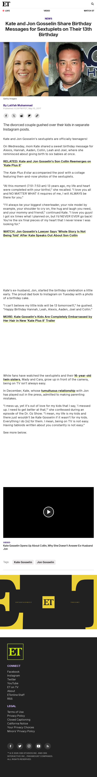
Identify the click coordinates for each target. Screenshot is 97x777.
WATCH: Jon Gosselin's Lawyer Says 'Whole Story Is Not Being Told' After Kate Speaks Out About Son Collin (44, 233)
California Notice (17, 724)
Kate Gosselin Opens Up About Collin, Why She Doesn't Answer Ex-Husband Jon (48, 547)
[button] (48, 512)
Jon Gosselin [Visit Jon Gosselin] (45, 562)
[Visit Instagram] (29, 746)
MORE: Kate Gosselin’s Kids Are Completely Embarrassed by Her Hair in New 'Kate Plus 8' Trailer (47, 319)
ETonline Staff (16, 695)
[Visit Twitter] (20, 746)
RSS (10, 699)
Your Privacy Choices (20, 727)
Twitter (11, 679)
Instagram (13, 676)
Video (47, 10)
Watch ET (89, 10)
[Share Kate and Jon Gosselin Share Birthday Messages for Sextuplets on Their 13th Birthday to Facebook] (6, 116)
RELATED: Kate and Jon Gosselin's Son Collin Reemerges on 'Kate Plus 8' (47, 163)
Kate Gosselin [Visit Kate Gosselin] (23, 562)
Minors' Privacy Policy (21, 731)
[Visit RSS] (47, 746)
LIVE (7, 10)
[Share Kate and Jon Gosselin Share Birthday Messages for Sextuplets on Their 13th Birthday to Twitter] (14, 116)
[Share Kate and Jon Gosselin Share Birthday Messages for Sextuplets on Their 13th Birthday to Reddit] (22, 116)
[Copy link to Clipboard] (37, 116)
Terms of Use (15, 712)
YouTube (12, 683)
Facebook (13, 672)
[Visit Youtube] (38, 746)
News (48, 19)
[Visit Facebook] (10, 746)
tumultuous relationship (58, 391)
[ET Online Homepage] (7, 4)
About (11, 691)
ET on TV (12, 687)
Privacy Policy (16, 716)
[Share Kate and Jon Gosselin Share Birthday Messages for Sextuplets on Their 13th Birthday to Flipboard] (29, 116)
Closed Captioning (18, 720)
